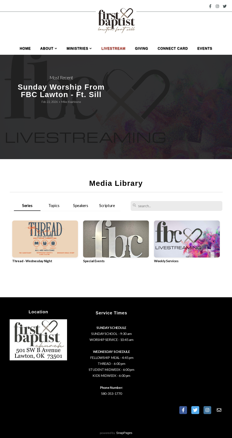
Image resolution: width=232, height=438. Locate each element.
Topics (53, 205)
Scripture (107, 205)
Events (204, 48)
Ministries (79, 48)
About (48, 48)
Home (25, 48)
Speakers (80, 205)
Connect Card (173, 48)
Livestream (113, 48)
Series (27, 205)
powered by (116, 433)
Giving (141, 48)
